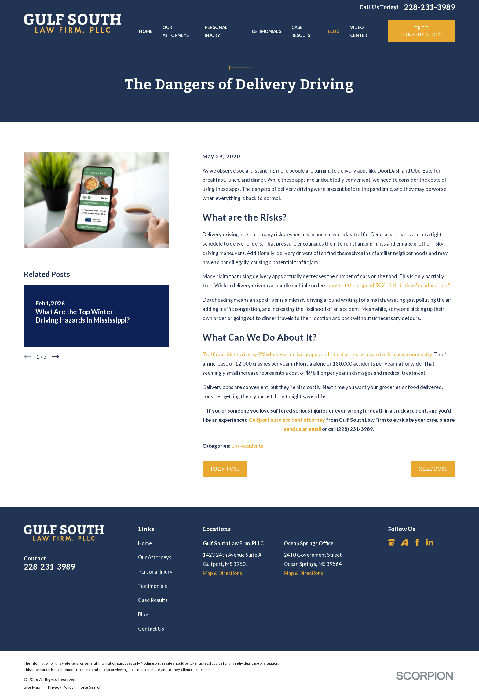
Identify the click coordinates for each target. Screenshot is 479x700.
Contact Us (151, 629)
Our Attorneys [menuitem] (176, 31)
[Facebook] (417, 542)
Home (145, 543)
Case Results (153, 600)
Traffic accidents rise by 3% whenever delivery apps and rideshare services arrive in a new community (317, 355)
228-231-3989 (429, 7)
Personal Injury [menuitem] (216, 31)
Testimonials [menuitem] (265, 31)
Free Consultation (421, 31)
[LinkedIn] (429, 542)
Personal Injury (155, 572)
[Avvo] (404, 542)
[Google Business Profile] (391, 542)
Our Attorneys (154, 557)
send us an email (302, 429)
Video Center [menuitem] (358, 31)
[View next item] (55, 356)
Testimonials (152, 586)
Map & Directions (222, 573)
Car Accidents (247, 446)
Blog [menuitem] (334, 31)
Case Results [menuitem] (300, 31)
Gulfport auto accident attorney (287, 420)
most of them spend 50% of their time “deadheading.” (389, 286)
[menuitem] (32, 687)
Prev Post (225, 469)
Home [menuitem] (145, 31)
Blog (143, 614)
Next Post (433, 469)
